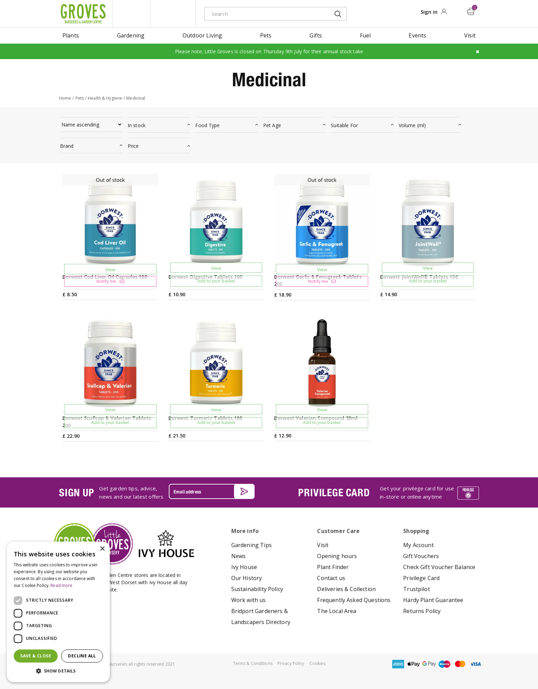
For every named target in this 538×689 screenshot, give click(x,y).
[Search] (264, 13)
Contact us (331, 577)
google (429, 664)
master (460, 664)
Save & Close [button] (35, 656)
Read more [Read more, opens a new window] (61, 585)
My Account (418, 544)
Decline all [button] (82, 656)
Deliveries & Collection (346, 588)
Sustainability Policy (257, 588)
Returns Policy (422, 610)
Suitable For (344, 125)
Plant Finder (333, 566)
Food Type (207, 125)
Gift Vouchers (421, 555)
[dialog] (58, 612)
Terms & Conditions (252, 663)
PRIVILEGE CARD (334, 492)
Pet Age (272, 125)
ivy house (173, 13)
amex (398, 664)
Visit (322, 544)
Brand (67, 146)
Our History (246, 577)
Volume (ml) (412, 125)
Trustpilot (416, 588)
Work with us (248, 599)
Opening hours (337, 555)
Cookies (317, 663)
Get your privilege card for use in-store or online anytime (417, 492)
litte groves (131, 13)
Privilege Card (421, 577)
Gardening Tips (251, 544)
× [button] (102, 549)
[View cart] (471, 11)
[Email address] (212, 491)
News (238, 555)
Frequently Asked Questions (353, 599)
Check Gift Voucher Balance (439, 566)
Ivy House (244, 566)
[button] (58, 671)
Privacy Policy (291, 663)
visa (475, 664)
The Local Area (336, 610)
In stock (136, 125)
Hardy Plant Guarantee (433, 599)
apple (414, 664)
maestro (445, 664)
